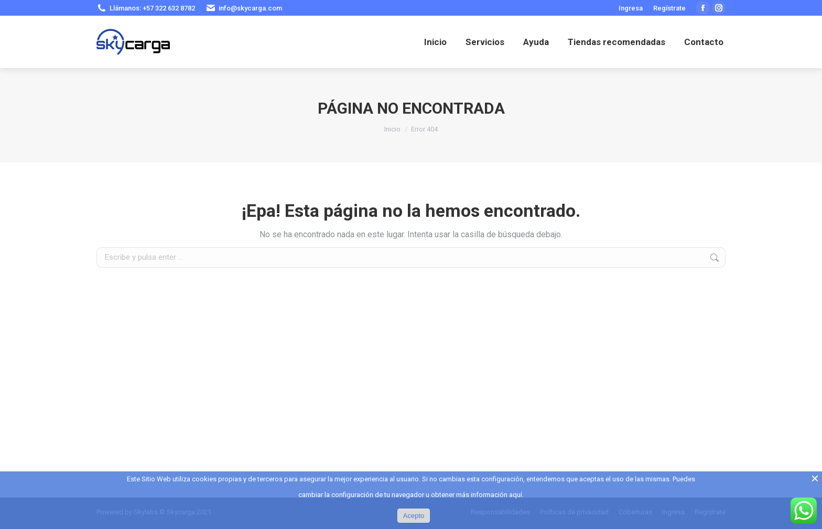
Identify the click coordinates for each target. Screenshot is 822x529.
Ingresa (631, 8)
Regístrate (669, 8)
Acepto (413, 516)
